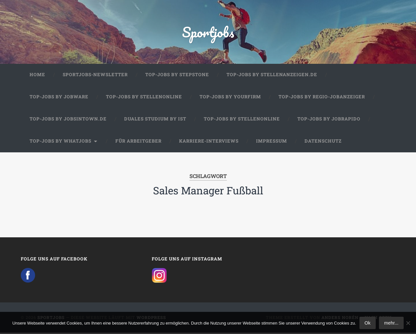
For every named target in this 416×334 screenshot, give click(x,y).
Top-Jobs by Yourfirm (230, 98)
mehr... (391, 323)
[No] (408, 323)
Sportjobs (208, 32)
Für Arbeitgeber (138, 142)
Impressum (271, 142)
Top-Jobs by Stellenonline (144, 98)
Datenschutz (323, 142)
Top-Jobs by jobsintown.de (68, 120)
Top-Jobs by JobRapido (328, 120)
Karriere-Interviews (209, 142)
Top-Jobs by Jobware (59, 98)
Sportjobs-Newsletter (95, 76)
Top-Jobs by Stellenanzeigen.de (272, 76)
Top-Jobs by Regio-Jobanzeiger (322, 98)
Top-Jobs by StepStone (177, 76)
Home (37, 76)
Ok (367, 323)
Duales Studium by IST (155, 120)
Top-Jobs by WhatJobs (60, 142)
